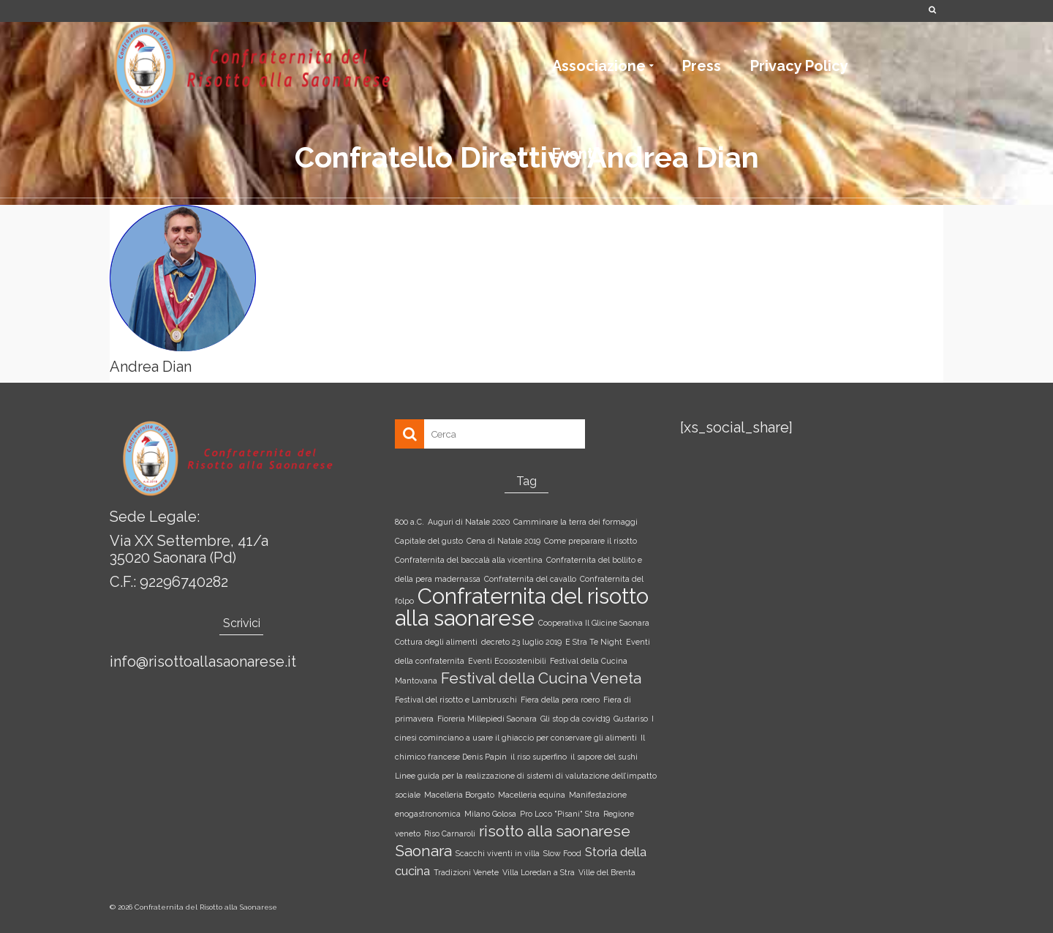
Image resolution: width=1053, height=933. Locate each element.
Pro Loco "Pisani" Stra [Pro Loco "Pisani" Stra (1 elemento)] (560, 813)
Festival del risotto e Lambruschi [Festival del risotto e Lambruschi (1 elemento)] (456, 699)
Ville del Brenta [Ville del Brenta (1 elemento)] (606, 872)
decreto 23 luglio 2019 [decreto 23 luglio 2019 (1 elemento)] (521, 641)
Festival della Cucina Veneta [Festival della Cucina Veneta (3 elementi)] (541, 678)
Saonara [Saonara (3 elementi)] (423, 851)
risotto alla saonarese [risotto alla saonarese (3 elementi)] (554, 831)
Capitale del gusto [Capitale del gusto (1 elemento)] (429, 540)
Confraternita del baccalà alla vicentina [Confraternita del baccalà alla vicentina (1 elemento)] (469, 559)
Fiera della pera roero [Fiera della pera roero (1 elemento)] (560, 699)
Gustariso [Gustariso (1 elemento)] (631, 718)
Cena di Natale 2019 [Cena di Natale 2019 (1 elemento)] (503, 540)
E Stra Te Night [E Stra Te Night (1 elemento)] (593, 641)
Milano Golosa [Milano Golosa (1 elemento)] (490, 813)
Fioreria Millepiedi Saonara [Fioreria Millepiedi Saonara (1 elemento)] (487, 718)
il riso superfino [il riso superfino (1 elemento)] (538, 756)
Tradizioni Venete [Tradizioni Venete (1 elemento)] (466, 872)
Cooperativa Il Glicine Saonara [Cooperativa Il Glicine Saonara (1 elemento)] (593, 622)
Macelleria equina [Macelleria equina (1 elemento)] (531, 794)
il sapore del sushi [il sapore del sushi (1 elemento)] (604, 756)
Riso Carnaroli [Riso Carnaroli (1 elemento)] (449, 833)
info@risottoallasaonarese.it (203, 661)
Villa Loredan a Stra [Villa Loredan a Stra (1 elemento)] (538, 872)
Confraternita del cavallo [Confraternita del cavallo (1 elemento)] (530, 578)
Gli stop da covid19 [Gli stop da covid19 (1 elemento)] (575, 718)
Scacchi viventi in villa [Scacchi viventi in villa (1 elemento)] (498, 853)
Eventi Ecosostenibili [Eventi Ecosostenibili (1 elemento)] (507, 660)
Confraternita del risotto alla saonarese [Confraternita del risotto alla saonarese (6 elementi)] (522, 607)
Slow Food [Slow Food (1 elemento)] (562, 853)
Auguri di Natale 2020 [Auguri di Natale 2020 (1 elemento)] (469, 521)
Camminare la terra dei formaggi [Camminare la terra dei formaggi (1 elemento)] (575, 521)
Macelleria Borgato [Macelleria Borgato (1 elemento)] (459, 794)
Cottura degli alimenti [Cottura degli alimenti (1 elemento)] (436, 641)
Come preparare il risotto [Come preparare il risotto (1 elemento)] (590, 540)
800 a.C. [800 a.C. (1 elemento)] (409, 521)
